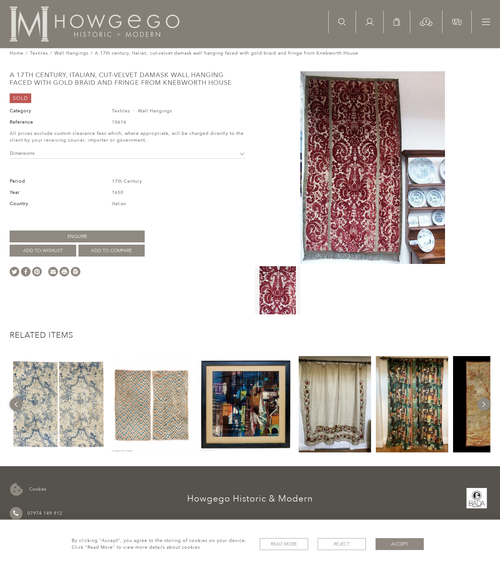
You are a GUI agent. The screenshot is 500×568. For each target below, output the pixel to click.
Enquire (77, 236)
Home (16, 53)
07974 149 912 (36, 513)
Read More (284, 544)
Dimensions (127, 153)
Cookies (28, 489)
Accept (399, 544)
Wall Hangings (71, 53)
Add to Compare (111, 251)
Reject (342, 544)
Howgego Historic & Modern (250, 499)
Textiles (39, 53)
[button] (426, 21)
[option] (58, 404)
